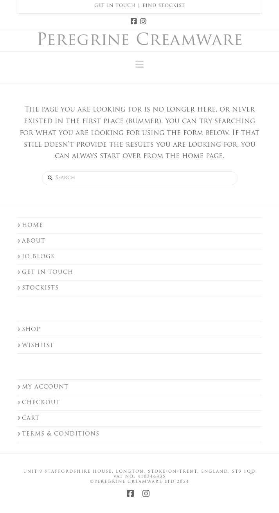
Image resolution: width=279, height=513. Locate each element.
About (31, 241)
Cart (28, 418)
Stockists (38, 288)
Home (30, 226)
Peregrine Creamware (139, 41)
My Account (42, 387)
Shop (28, 330)
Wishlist (35, 346)
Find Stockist (163, 6)
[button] (139, 64)
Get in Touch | (118, 6)
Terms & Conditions (58, 434)
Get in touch (45, 272)
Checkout (38, 403)
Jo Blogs (35, 257)
